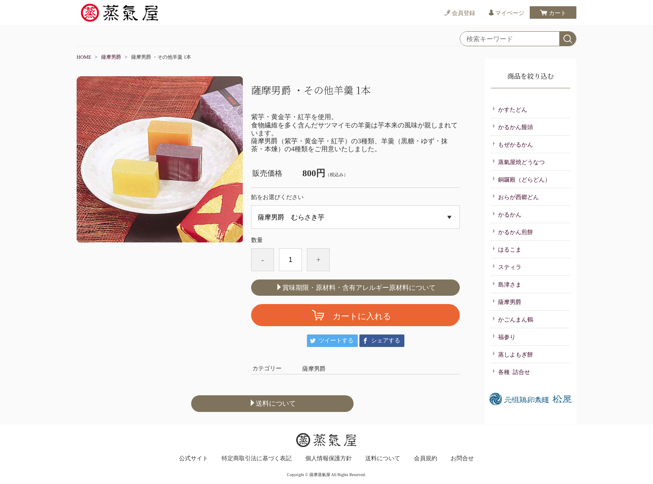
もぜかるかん (512, 144)
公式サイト (193, 459)
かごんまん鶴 (512, 319)
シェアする (385, 340)
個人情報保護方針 (328, 459)
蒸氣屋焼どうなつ (518, 162)
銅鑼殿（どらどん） (521, 179)
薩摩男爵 (111, 57)
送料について (272, 403)
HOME (84, 57)
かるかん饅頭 (512, 127)
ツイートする (336, 340)
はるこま (506, 249)
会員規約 (425, 459)
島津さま (506, 284)
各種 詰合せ (511, 371)
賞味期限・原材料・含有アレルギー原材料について (356, 287)
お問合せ (462, 459)
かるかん (506, 214)
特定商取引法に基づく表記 (257, 459)
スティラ (506, 266)
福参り (504, 336)
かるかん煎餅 (512, 232)
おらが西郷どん (515, 197)
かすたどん (509, 109)
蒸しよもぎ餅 (512, 354)
